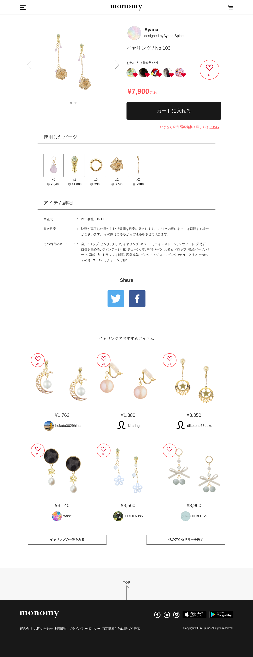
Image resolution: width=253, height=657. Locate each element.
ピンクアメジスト (153, 254)
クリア (116, 244)
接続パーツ (196, 249)
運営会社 (26, 628)
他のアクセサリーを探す (185, 539)
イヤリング (131, 244)
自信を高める (90, 249)
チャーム (113, 260)
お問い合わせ (43, 628)
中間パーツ (154, 249)
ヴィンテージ (111, 249)
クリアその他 (197, 254)
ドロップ (92, 244)
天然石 (201, 244)
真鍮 (92, 254)
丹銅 (124, 260)
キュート (146, 244)
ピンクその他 (176, 254)
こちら (214, 127)
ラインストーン (166, 244)
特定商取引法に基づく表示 (121, 628)
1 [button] (71, 103)
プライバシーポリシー (84, 628)
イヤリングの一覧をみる (67, 539)
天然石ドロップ (175, 249)
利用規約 (61, 628)
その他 (86, 260)
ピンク (105, 244)
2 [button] (75, 103)
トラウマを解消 (113, 254)
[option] (73, 63)
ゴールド (98, 260)
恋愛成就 (132, 254)
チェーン (133, 249)
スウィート (186, 244)
